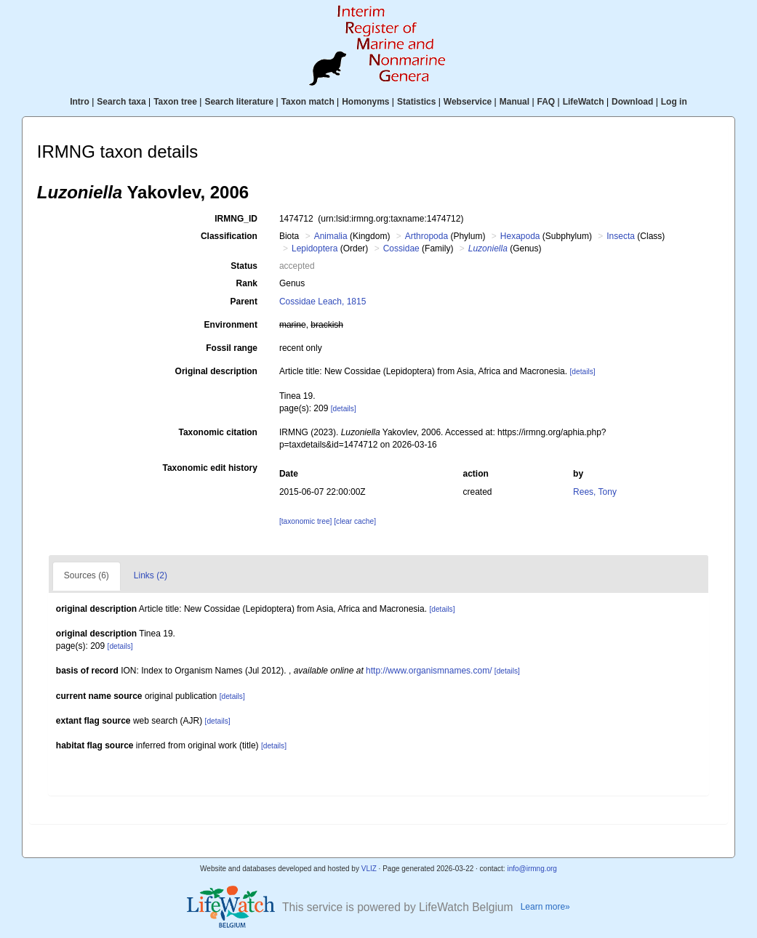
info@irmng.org (532, 869)
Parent (244, 301)
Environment (230, 325)
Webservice (468, 102)
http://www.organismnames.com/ (429, 671)
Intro (79, 102)
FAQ (546, 102)
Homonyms (365, 102)
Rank (246, 283)
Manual (514, 102)
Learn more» (545, 907)
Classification (229, 236)
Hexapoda (520, 236)
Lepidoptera (314, 248)
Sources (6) (86, 575)
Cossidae (401, 248)
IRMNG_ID (236, 219)
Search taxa (121, 102)
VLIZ (369, 869)
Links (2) (150, 575)
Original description (216, 371)
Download (632, 102)
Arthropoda (426, 236)
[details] (582, 372)
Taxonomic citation (217, 432)
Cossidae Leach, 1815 (322, 301)
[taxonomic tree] (305, 521)
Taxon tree (175, 102)
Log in (674, 102)
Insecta (620, 236)
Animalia (331, 236)
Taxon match (308, 102)
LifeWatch (583, 102)
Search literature (238, 102)
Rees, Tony (595, 492)
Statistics (416, 102)
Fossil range (231, 348)
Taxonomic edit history (209, 468)
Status (244, 266)
